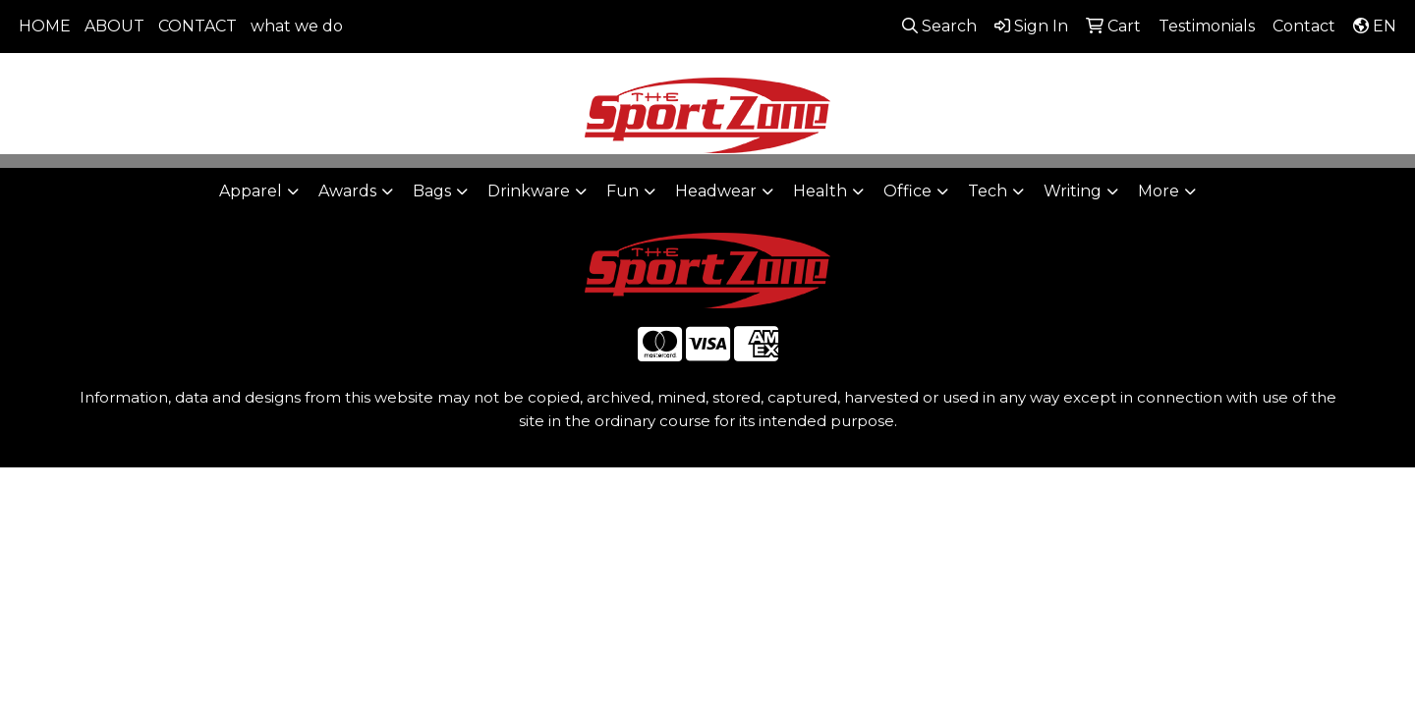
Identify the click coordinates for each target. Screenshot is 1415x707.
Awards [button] (347, 191)
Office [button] (907, 191)
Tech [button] (987, 191)
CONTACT (197, 26)
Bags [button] (432, 191)
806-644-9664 (1112, 79)
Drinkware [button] (528, 191)
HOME (45, 26)
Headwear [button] (716, 191)
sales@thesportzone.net (1290, 79)
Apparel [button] (250, 191)
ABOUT (114, 26)
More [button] (1158, 191)
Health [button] (820, 191)
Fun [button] (622, 191)
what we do (297, 26)
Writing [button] (1073, 191)
